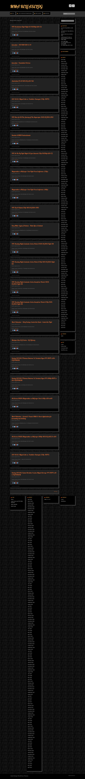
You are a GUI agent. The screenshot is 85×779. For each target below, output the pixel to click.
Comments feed (64, 348)
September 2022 (64, 140)
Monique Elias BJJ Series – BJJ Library (23, 340)
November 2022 (64, 136)
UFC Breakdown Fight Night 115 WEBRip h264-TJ (27, 27)
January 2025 (64, 87)
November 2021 (64, 158)
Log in (62, 344)
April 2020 (63, 194)
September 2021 (64, 162)
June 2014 (63, 323)
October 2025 (64, 70)
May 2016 (63, 282)
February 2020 (64, 198)
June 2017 (63, 258)
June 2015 (63, 303)
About (13, 13)
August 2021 (63, 164)
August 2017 (63, 254)
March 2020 (63, 196)
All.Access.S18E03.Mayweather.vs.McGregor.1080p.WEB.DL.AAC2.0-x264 (34, 437)
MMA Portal (47, 13)
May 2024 (63, 102)
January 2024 (64, 110)
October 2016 (64, 273)
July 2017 (63, 256)
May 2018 (63, 237)
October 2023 (64, 115)
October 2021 (64, 160)
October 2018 (64, 228)
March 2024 (63, 106)
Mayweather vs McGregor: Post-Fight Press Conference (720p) (30, 171)
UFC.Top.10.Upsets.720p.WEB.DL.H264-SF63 (25, 208)
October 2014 (64, 316)
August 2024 (63, 96)
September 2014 (64, 318)
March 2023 (63, 128)
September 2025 (64, 72)
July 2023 (63, 121)
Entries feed (63, 346)
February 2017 (64, 265)
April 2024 (63, 104)
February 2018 (64, 243)
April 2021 (63, 172)
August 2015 (63, 299)
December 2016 (64, 269)
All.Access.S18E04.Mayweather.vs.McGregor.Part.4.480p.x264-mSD (32, 398)
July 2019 (63, 211)
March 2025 (63, 83)
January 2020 (64, 200)
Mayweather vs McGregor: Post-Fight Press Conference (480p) (30, 190)
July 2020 (63, 188)
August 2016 (63, 276)
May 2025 (63, 80)
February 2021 (64, 175)
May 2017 (63, 260)
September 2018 (64, 230)
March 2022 (63, 151)
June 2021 (63, 168)
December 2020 (64, 179)
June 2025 (63, 78)
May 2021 (63, 170)
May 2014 (63, 325)
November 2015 (64, 293)
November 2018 (64, 226)
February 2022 (64, 153)
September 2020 (64, 185)
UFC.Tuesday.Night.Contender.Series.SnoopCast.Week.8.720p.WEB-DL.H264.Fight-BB (32, 303)
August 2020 (63, 186)
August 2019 (63, 209)
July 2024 (63, 98)
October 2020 (64, 183)
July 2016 (63, 278)
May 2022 (63, 147)
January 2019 (64, 222)
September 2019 (64, 207)
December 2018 (64, 224)
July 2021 (63, 166)
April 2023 (63, 126)
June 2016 (63, 280)
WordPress (63, 501)
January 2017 (64, 267)
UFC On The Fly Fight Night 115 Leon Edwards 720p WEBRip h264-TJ (32, 153)
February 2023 (64, 130)
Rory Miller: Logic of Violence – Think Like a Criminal (27, 226)
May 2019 (63, 215)
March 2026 (63, 61)
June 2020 (63, 190)
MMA (15, 38)
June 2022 (63, 145)
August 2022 (63, 142)
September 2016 (64, 275)
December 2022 (64, 134)
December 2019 (64, 201)
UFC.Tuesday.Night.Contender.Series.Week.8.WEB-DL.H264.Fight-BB (33, 244)
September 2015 (64, 297)
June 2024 (63, 100)
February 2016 (64, 288)
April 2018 (63, 239)
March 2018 (63, 241)
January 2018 (64, 245)
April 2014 (63, 327)
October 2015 (64, 295)
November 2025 (64, 68)
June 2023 (63, 123)
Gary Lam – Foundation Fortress (21, 63)
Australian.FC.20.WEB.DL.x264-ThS (23, 81)
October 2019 (64, 205)
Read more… (17, 33)
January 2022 (64, 155)
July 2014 (63, 321)
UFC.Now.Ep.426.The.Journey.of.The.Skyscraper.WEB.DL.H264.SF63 (32, 117)
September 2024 (64, 95)
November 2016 (64, 271)
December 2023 (64, 112)
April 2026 (63, 59)
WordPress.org (64, 350)
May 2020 (63, 192)
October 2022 (64, 138)
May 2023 (63, 125)
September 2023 (64, 117)
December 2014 (64, 314)
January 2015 (64, 312)
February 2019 (64, 220)
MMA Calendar (38, 13)
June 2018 (63, 235)
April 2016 (63, 284)
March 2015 (63, 308)
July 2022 (63, 143)
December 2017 (64, 246)
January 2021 (64, 177)
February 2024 (64, 108)
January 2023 (64, 132)
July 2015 (63, 301)
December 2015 (64, 291)
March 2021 (63, 173)
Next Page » (56, 491)
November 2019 (64, 203)
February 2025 (64, 85)
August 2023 (63, 119)
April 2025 (63, 82)
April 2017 (63, 261)
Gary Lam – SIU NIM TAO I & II (21, 45)
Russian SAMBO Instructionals (21, 135)
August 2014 (63, 320)
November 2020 (64, 181)
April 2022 (63, 149)
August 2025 (63, 74)
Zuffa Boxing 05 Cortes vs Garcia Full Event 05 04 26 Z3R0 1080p (66, 38)
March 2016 (63, 286)
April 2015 (63, 306)
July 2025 (63, 76)
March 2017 (63, 263)
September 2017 (64, 252)
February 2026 (64, 63)
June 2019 (63, 213)
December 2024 (64, 89)
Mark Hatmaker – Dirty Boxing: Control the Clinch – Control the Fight (32, 322)
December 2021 (64, 156)
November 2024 (64, 91)
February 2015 (64, 310)
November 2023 (64, 113)
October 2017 (64, 250)
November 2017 (64, 248)
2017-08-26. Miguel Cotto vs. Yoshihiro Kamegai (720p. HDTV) (30, 99)
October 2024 (64, 93)
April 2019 (63, 216)
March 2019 (63, 218)
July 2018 (63, 233)
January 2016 (64, 290)
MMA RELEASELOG (26, 6)
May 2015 (63, 305)
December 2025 (64, 66)
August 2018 (63, 231)
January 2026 (64, 65)
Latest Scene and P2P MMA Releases (25, 13)
